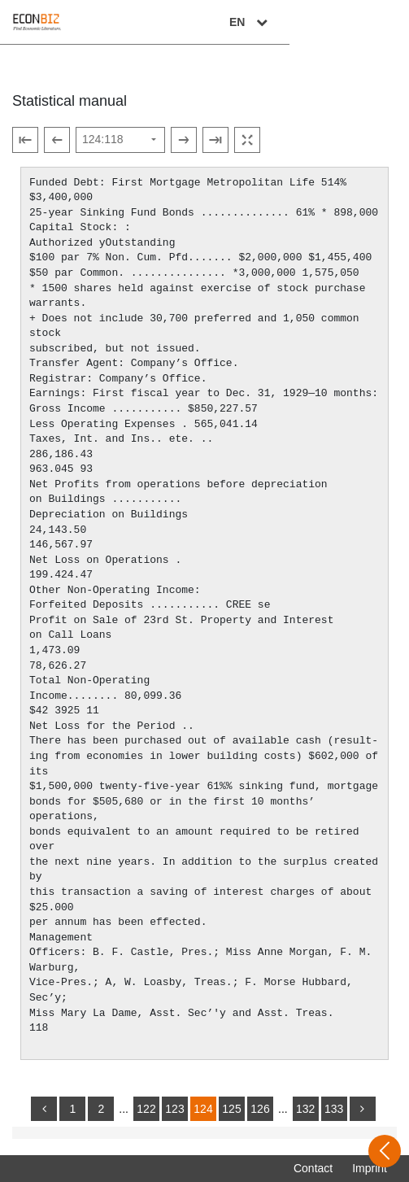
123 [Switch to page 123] (174, 1108)
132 (305, 1108)
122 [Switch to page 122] (146, 1108)
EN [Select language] (370, 21)
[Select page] (120, 140)
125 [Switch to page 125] (231, 1108)
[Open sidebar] (384, 1151)
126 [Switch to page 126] (259, 1108)
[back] (44, 1109)
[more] (363, 1109)
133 (333, 1108)
